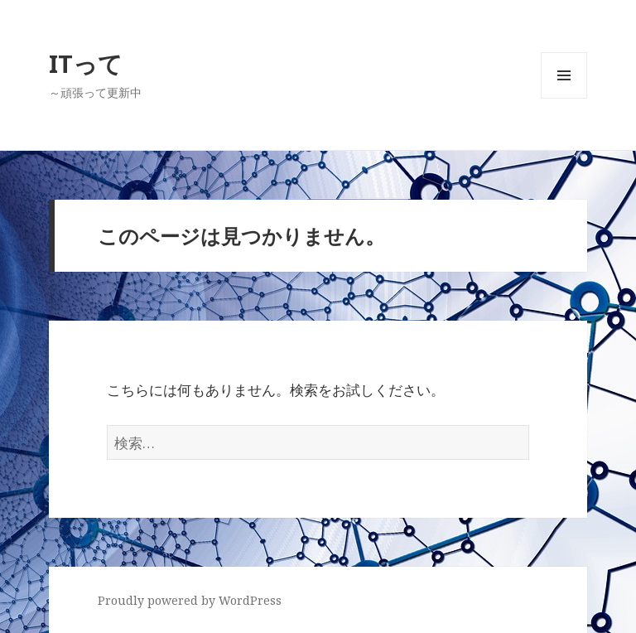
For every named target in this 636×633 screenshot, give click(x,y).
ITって (86, 63)
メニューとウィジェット (564, 98)
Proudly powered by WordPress (190, 600)
